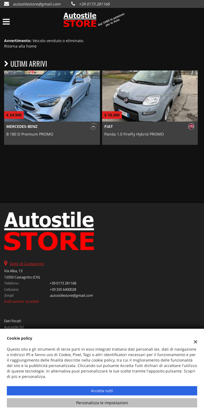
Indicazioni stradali (21, 301)
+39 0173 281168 (94, 4)
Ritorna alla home (20, 46)
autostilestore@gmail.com (36, 4)
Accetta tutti (102, 390)
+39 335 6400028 (63, 289)
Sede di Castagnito (27, 263)
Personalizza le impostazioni (102, 402)
